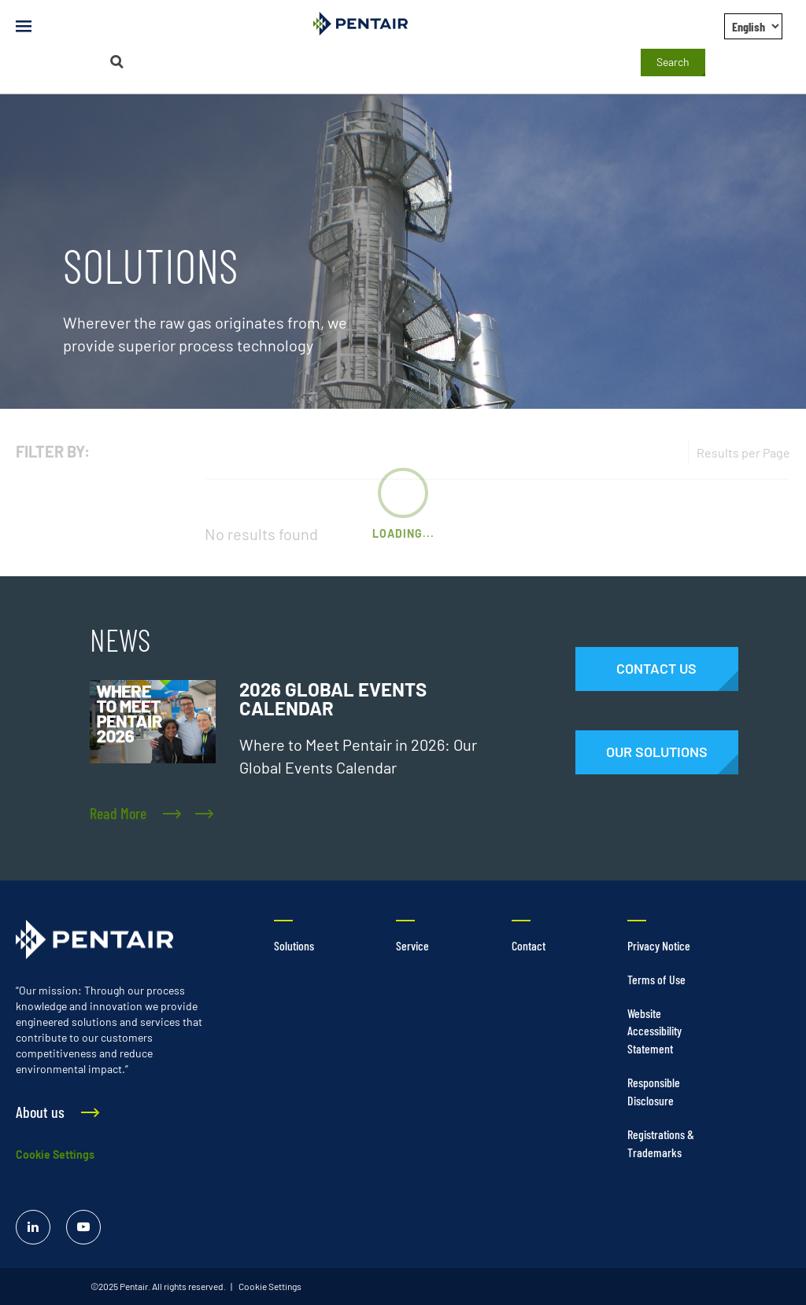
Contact (528, 945)
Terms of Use (656, 979)
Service (412, 945)
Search (673, 61)
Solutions (294, 945)
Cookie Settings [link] (269, 1286)
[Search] (116, 62)
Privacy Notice (658, 945)
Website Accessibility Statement (654, 1031)
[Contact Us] (656, 669)
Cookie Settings (55, 1154)
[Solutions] (656, 752)
